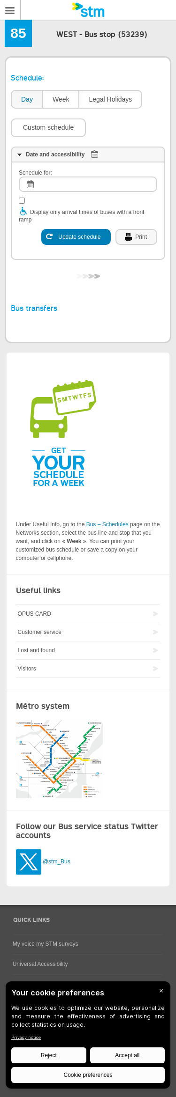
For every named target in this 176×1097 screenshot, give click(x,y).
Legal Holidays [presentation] (110, 99)
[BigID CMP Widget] (88, 1037)
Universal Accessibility (40, 964)
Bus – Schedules (107, 524)
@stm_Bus (56, 862)
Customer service (39, 632)
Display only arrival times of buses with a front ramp (81, 216)
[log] (88, 184)
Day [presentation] (27, 99)
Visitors (27, 668)
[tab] (26, 99)
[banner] (88, 9)
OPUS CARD (34, 614)
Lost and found (36, 650)
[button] (48, 127)
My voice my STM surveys (45, 944)
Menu (10, 10)
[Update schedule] (76, 237)
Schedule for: (35, 172)
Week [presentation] (61, 99)
